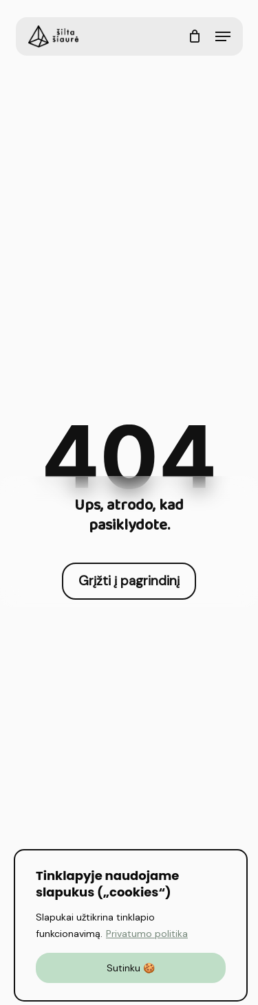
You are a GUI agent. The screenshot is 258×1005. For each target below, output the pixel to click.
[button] (222, 36)
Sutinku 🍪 (131, 968)
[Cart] (195, 36)
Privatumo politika (147, 933)
